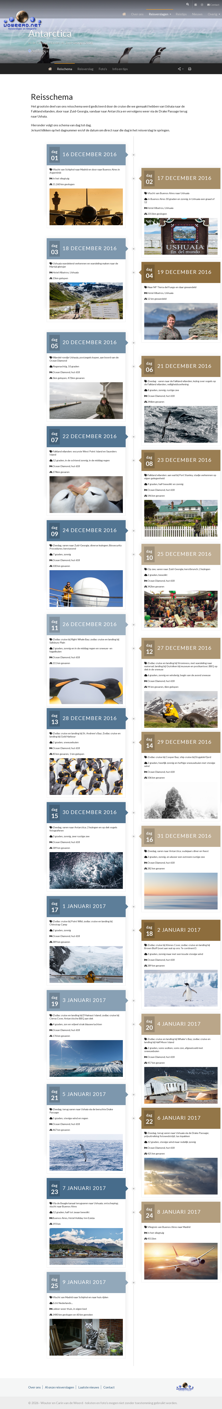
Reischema (46, 69)
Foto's (84, 69)
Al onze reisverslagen (59, 1387)
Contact (213, 4)
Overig (212, 14)
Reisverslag (67, 69)
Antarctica (39, 51)
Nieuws (197, 14)
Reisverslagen (158, 14)
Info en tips (102, 69)
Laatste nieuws (88, 1387)
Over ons (137, 14)
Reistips (181, 14)
